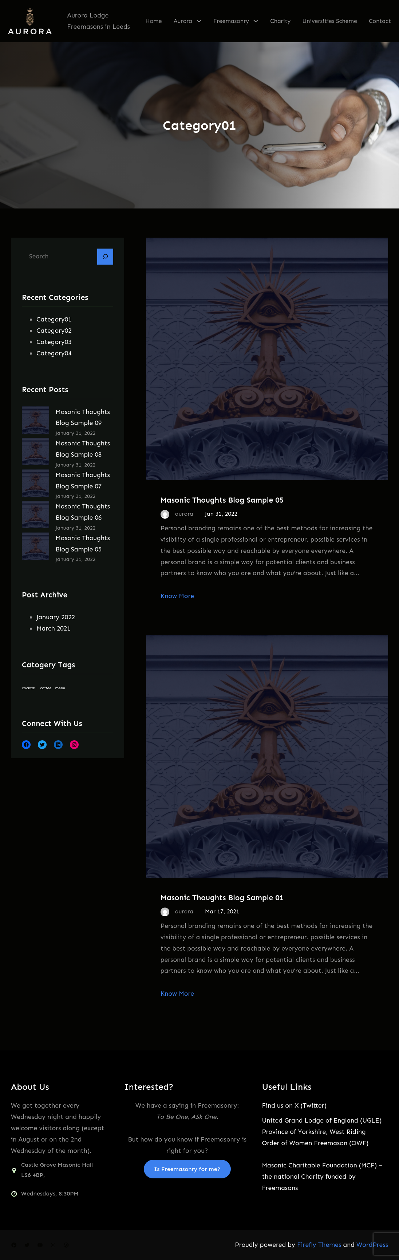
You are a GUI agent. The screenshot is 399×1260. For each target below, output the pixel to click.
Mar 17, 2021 (222, 911)
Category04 (54, 353)
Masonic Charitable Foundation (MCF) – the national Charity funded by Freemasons (322, 1176)
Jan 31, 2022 (221, 513)
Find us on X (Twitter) (294, 1105)
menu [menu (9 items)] (60, 688)
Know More (177, 596)
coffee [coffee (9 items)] (45, 688)
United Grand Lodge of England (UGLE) (322, 1120)
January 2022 (55, 617)
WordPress (372, 1245)
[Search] (105, 257)
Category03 (54, 342)
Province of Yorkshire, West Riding (314, 1132)
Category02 (54, 331)
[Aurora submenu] (199, 20)
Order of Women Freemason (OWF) (315, 1143)
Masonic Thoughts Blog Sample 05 (222, 499)
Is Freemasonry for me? (187, 1169)
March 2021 (53, 628)
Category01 (54, 319)
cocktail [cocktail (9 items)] (29, 688)
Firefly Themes (319, 1245)
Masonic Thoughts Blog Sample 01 (222, 897)
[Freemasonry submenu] (255, 20)
